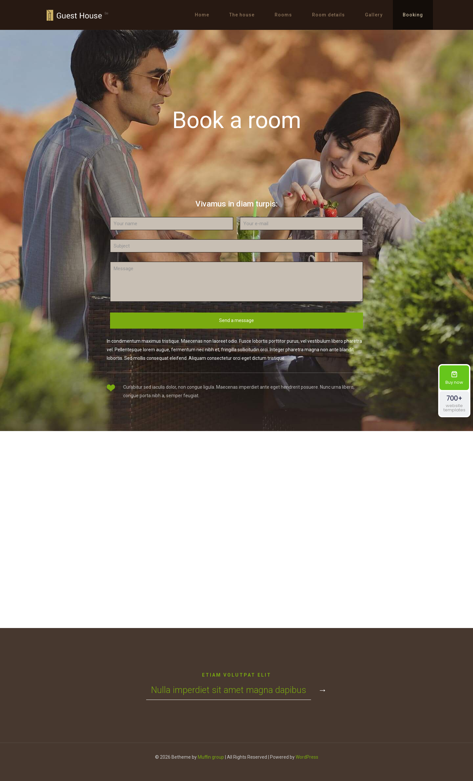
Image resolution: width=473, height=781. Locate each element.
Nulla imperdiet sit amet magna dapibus (228, 690)
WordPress (307, 757)
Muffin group (211, 757)
